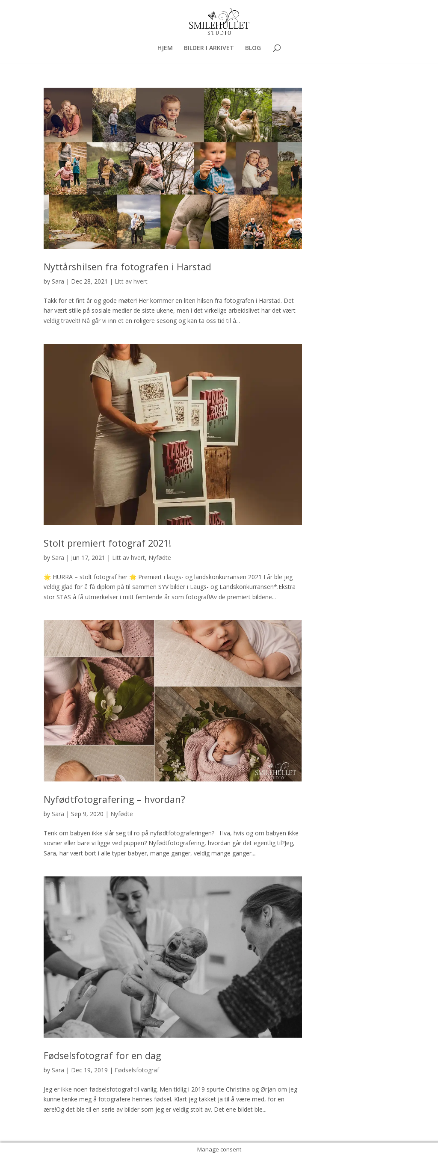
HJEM (165, 48)
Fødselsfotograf (137, 1070)
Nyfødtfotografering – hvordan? (114, 799)
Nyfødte (159, 557)
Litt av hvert (131, 281)
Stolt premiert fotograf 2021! (107, 543)
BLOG (253, 48)
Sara (58, 281)
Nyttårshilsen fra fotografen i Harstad (127, 266)
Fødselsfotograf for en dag (102, 1055)
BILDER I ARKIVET (209, 48)
